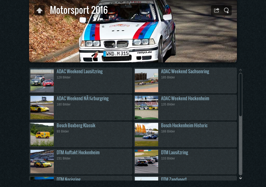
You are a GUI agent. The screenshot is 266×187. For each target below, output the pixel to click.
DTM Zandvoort (174, 179)
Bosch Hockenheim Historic (184, 125)
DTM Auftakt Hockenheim (78, 152)
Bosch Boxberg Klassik (76, 125)
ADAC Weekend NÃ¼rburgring (83, 98)
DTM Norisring (69, 179)
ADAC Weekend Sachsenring (185, 71)
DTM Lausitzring (174, 152)
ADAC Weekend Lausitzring (80, 71)
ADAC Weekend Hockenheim (185, 98)
